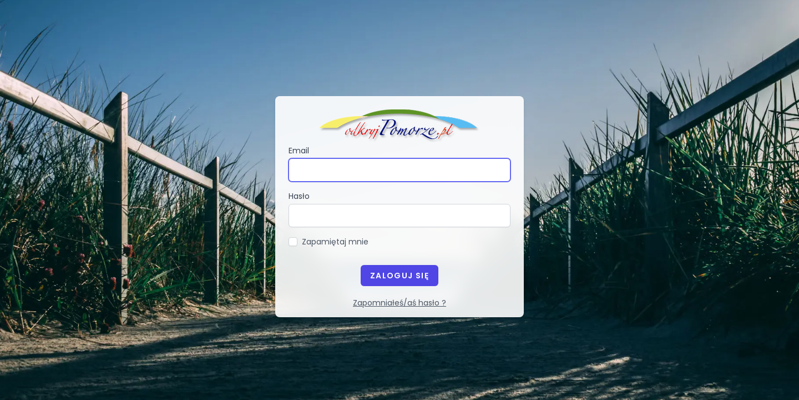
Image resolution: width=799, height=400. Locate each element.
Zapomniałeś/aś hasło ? (399, 302)
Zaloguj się (399, 275)
